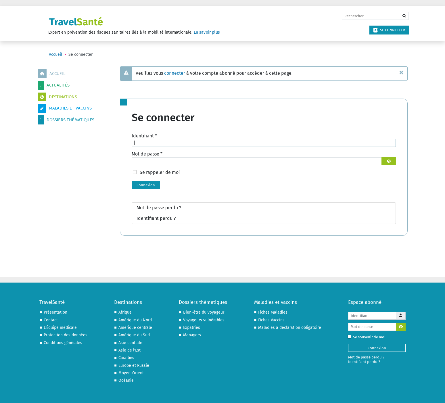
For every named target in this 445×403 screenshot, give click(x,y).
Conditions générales (63, 342)
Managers (192, 335)
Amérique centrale (135, 327)
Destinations (57, 97)
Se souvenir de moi (367, 337)
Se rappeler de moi (160, 172)
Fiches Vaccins (271, 320)
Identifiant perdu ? (156, 218)
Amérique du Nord (135, 320)
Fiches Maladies (272, 312)
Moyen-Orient (131, 373)
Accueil (51, 73)
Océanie (126, 380)
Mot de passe (147, 154)
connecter (174, 73)
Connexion (146, 185)
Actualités (54, 85)
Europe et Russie (133, 365)
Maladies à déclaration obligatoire (289, 327)
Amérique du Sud (134, 335)
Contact (51, 320)
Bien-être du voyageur (203, 312)
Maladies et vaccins (65, 108)
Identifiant (144, 136)
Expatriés (191, 327)
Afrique (125, 312)
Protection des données (65, 335)
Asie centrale (130, 342)
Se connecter (389, 30)
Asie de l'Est (129, 350)
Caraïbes (126, 357)
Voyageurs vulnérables (204, 320)
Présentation (55, 312)
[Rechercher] (371, 16)
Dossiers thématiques (66, 119)
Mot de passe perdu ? (159, 207)
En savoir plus (207, 32)
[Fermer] (401, 72)
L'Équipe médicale (60, 327)
